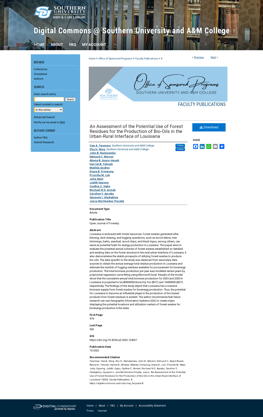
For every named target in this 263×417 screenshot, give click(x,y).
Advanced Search (44, 117)
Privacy (90, 411)
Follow (180, 145)
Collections (40, 69)
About (102, 405)
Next (213, 57)
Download (209, 127)
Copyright (102, 411)
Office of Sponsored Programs (115, 58)
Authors (38, 78)
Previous (199, 57)
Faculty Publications (146, 58)
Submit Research (44, 142)
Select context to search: (48, 104)
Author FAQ (40, 137)
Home (92, 58)
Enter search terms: (45, 94)
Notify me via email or (49, 122)
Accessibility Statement (152, 405)
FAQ (112, 405)
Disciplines (40, 74)
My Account (127, 405)
